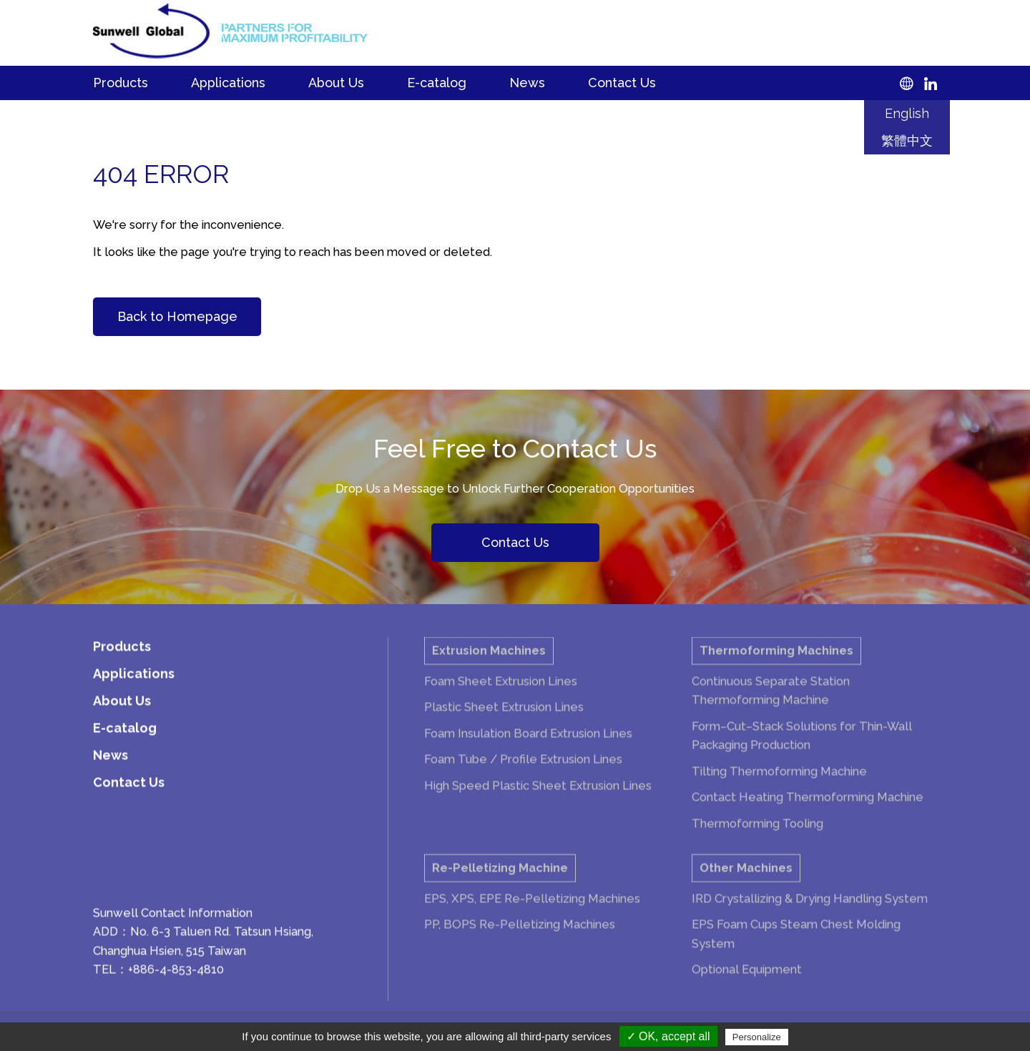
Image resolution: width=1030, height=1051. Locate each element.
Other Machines (746, 882)
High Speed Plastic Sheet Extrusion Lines (538, 800)
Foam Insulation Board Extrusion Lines (528, 748)
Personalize (756, 1037)
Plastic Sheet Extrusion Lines (504, 721)
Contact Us (622, 82)
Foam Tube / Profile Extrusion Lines (523, 773)
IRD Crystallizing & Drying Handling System (810, 913)
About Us (336, 82)
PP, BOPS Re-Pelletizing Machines (519, 939)
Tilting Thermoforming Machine (779, 786)
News (527, 82)
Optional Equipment (747, 984)
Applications (228, 82)
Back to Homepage (177, 316)
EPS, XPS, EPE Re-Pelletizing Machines (532, 913)
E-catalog (436, 82)
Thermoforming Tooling (757, 838)
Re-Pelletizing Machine (500, 882)
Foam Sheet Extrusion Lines (500, 696)
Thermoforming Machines (776, 665)
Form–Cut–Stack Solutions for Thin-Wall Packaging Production (802, 750)
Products (120, 82)
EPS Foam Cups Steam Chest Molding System (796, 948)
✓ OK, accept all (668, 1036)
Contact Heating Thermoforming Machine (807, 811)
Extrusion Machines (489, 665)
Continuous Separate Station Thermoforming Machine (771, 705)
